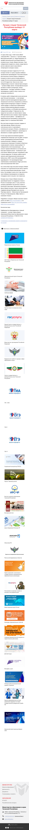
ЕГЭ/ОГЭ (4, 800)
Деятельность (6, 789)
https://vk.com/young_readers (19, 202)
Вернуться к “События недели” (11, 228)
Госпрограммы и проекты (8, 794)
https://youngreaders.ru (16, 200)
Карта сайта (14, 824)
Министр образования (8, 787)
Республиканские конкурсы (9, 802)
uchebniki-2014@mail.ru (7, 218)
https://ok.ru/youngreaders (8, 204)
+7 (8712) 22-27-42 (9, 816)
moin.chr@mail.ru (9, 819)
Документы (5, 791)
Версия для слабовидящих (16, 827)
